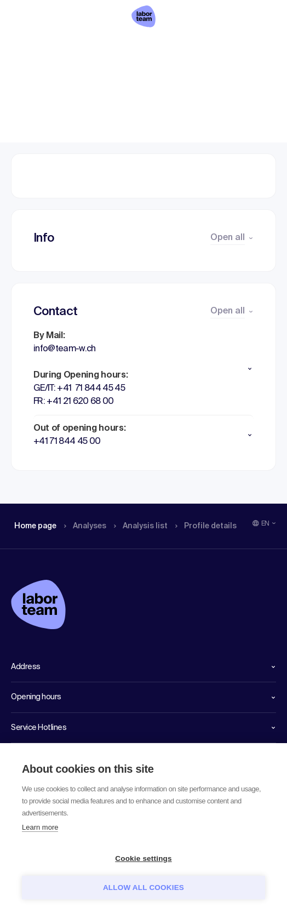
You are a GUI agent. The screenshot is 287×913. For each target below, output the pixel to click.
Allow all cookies (143, 887)
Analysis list (148, 46)
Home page (35, 46)
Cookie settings (143, 858)
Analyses (89, 46)
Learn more (40, 827)
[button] (143, 368)
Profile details (218, 46)
